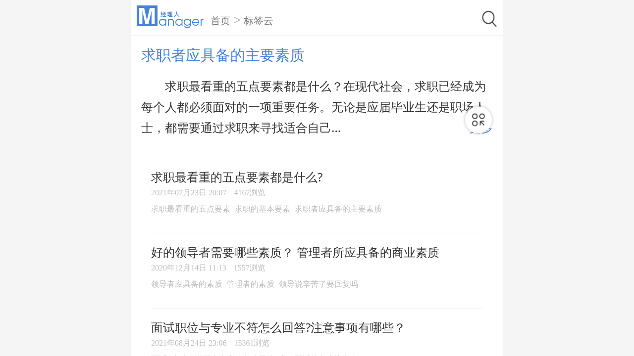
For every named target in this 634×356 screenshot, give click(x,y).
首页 (220, 20)
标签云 (258, 20)
